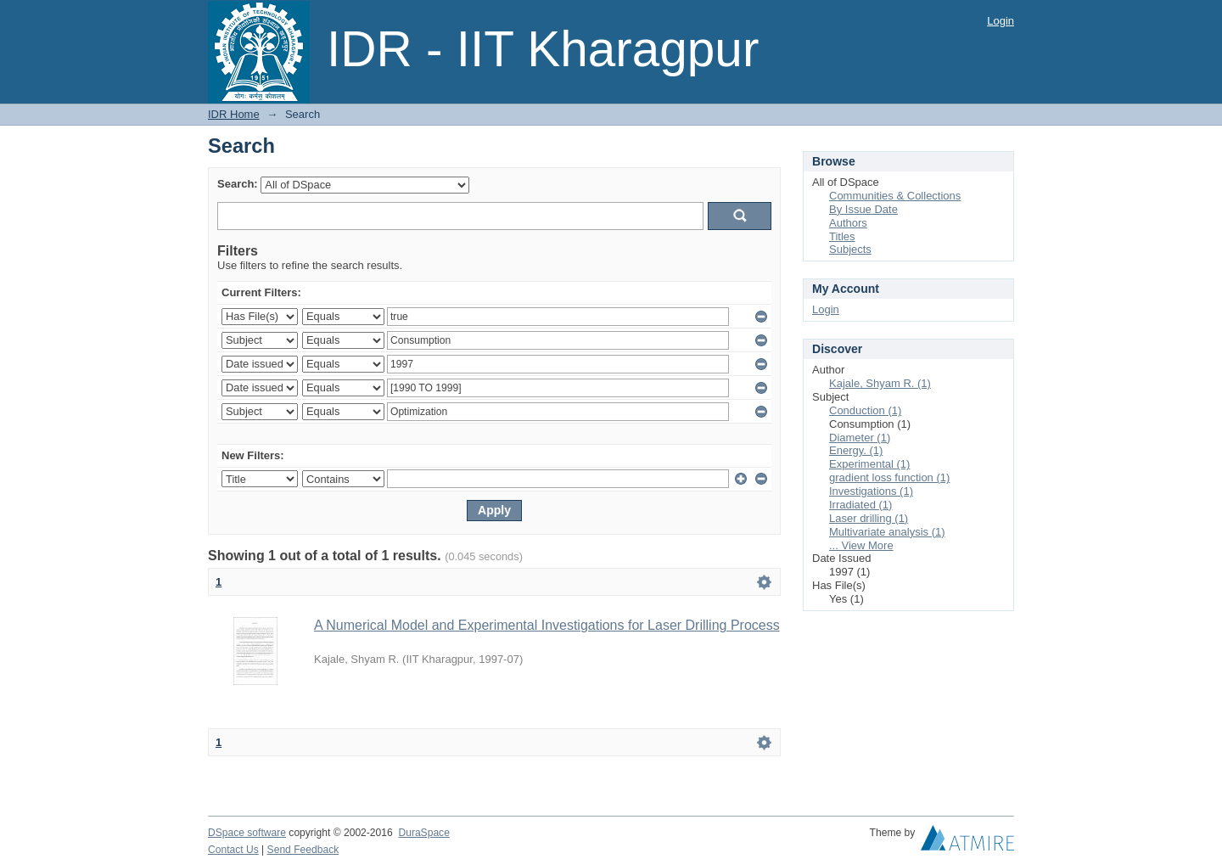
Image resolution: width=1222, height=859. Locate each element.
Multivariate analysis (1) (887, 531)
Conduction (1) (865, 410)
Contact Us (233, 850)
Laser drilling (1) (868, 518)
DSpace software (247, 833)
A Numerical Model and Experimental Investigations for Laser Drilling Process (547, 625)
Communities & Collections (895, 195)
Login (1000, 20)
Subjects (850, 249)
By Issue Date (863, 209)
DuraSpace (423, 833)
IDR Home (234, 114)
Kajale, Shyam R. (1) (880, 383)
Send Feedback (303, 850)
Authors (848, 222)
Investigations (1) (871, 491)
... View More (861, 545)
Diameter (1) (859, 437)
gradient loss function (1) (889, 477)
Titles (842, 236)
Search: (237, 183)
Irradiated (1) (860, 504)
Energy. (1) (856, 450)
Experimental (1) (869, 464)
